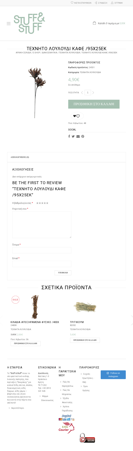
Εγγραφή (119, 3)
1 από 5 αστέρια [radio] (37, 204)
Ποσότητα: (73, 92)
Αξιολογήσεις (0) (20, 157)
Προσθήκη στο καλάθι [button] (25, 343)
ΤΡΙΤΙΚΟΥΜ (77, 322)
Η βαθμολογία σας (22, 203)
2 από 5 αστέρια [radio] (38, 204)
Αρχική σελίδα (23, 52)
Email (16, 258)
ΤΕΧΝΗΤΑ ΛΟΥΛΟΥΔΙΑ (69, 52)
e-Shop (36, 52)
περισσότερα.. (18, 408)
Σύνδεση (102, 3)
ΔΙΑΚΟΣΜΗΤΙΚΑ (49, 52)
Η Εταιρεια (14, 367)
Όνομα (16, 244)
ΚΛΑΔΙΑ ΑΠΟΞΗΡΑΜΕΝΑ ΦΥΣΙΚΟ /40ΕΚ (35, 322)
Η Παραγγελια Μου (67, 371)
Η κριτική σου (20, 208)
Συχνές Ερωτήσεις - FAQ (88, 378)
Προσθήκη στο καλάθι (94, 104)
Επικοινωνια (47, 367)
